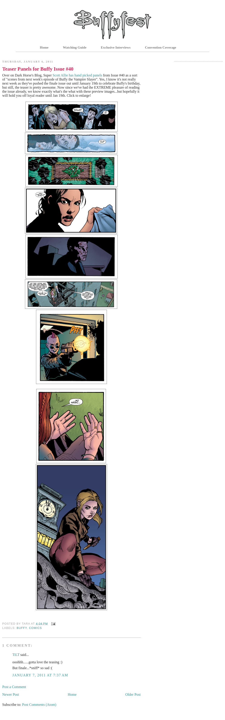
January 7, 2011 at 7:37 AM (40, 675)
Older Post (133, 694)
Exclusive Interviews (115, 47)
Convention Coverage (160, 47)
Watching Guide (74, 47)
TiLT (15, 655)
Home (44, 47)
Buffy (22, 628)
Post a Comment (14, 687)
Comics (35, 628)
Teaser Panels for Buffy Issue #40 (37, 69)
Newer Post (10, 694)
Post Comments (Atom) (39, 705)
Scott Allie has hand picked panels (77, 75)
